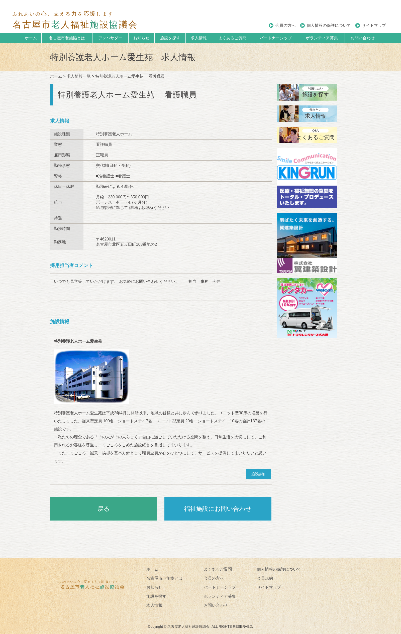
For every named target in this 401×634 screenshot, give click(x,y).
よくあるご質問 (232, 38)
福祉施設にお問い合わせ (218, 508)
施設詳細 (258, 474)
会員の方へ (285, 25)
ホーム (31, 38)
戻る (103, 508)
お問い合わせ (363, 38)
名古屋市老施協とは (67, 38)
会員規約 (265, 578)
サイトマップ (374, 25)
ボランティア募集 (322, 38)
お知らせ (141, 38)
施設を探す (170, 38)
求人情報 (199, 38)
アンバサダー (110, 38)
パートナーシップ (276, 38)
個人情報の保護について (329, 25)
